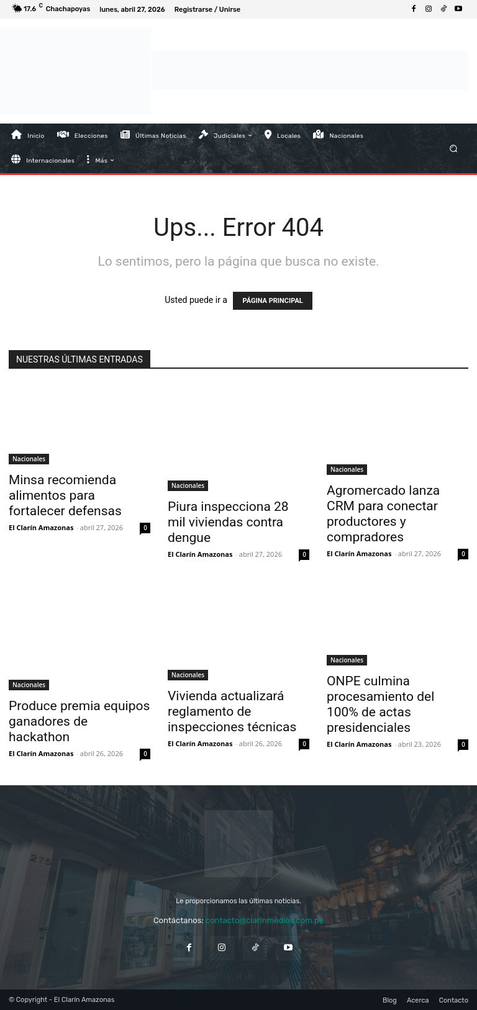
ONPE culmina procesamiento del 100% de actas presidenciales (380, 704)
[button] (454, 148)
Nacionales (28, 458)
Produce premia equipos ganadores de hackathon (79, 721)
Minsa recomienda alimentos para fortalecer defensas (65, 495)
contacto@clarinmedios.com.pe (265, 920)
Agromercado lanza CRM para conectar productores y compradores (383, 513)
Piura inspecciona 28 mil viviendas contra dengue (228, 522)
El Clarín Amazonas (41, 527)
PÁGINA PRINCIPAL (272, 301)
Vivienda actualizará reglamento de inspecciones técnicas (232, 711)
